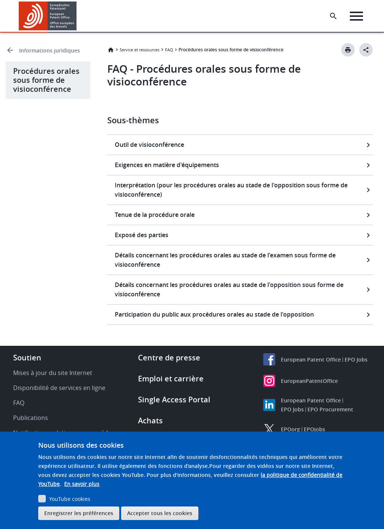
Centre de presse (169, 358)
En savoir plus (81, 483)
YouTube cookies (69, 498)
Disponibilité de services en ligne (59, 388)
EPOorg (290, 429)
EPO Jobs (356, 359)
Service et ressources (139, 49)
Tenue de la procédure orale (155, 215)
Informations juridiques (49, 50)
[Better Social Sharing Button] (366, 50)
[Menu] (356, 16)
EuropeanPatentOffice (309, 380)
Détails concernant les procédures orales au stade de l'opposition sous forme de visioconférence (229, 289)
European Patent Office (311, 359)
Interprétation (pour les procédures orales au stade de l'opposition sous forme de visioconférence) (231, 190)
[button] (78, 16)
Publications (30, 418)
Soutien (27, 358)
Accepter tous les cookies (159, 513)
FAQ (169, 49)
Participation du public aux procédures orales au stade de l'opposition (214, 314)
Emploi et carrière (171, 379)
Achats (150, 420)
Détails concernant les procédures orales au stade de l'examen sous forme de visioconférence (225, 260)
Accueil (110, 49)
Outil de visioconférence (149, 144)
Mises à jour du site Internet (52, 373)
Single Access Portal (174, 400)
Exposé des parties (141, 235)
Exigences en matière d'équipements (167, 165)
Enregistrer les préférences (78, 513)
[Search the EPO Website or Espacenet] (333, 16)
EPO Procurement (330, 409)
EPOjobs (314, 429)
